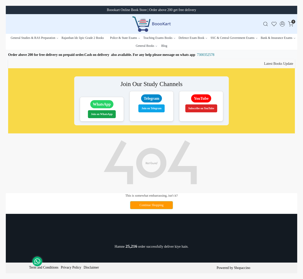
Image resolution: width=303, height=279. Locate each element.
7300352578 (205, 55)
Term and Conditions (44, 267)
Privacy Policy (71, 267)
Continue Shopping (151, 205)
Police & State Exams (125, 37)
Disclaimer (91, 267)
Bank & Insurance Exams (278, 37)
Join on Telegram (151, 108)
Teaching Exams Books (159, 37)
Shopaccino (242, 268)
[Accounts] (282, 23)
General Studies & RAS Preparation (34, 37)
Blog (164, 45)
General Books (146, 45)
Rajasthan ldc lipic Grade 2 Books (82, 37)
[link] (265, 24)
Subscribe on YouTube (201, 108)
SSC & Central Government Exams (233, 37)
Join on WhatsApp (102, 114)
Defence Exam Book (193, 37)
